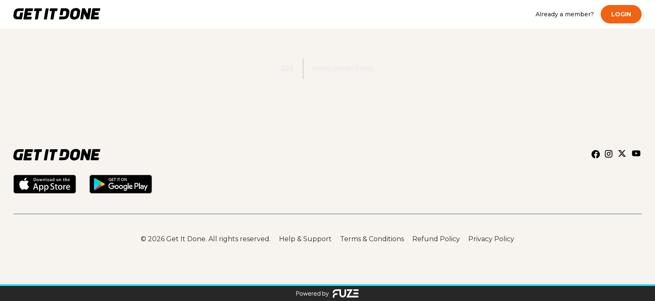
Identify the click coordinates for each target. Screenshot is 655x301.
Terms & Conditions (372, 239)
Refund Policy (436, 239)
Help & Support (305, 239)
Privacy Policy (491, 239)
